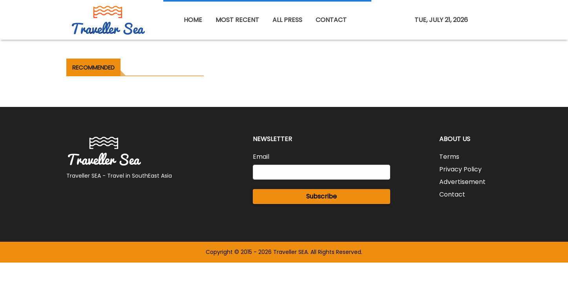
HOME (193, 19)
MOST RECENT (237, 19)
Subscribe (321, 196)
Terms (449, 156)
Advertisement (462, 181)
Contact (452, 194)
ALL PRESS (287, 19)
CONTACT (331, 19)
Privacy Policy (460, 169)
